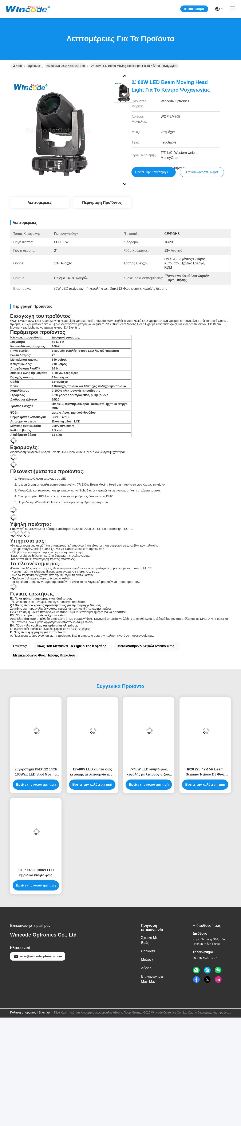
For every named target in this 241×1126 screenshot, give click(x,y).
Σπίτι (17, 66)
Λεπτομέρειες (40, 202)
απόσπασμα (194, 9)
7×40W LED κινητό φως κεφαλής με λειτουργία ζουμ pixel (149, 772)
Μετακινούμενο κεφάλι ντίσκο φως (146, 646)
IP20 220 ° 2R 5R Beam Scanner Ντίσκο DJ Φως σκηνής (205, 772)
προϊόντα (34, 66)
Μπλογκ (147, 959)
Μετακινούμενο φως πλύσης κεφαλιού (44, 655)
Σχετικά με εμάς (149, 940)
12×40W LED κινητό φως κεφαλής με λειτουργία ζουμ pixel (92, 772)
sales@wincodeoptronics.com (37, 956)
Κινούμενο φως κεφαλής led (65, 66)
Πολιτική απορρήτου (23, 1012)
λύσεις (146, 968)
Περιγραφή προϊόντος (102, 202)
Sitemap (44, 1012)
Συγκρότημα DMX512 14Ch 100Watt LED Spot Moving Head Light (36, 772)
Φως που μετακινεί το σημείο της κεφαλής (71, 646)
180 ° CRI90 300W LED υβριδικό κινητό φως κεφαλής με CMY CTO (36, 873)
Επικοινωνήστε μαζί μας (152, 979)
